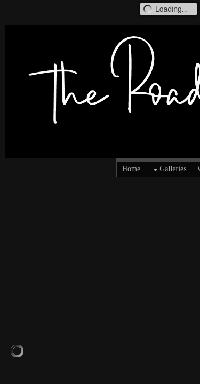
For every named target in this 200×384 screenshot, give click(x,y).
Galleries (169, 169)
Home (131, 169)
